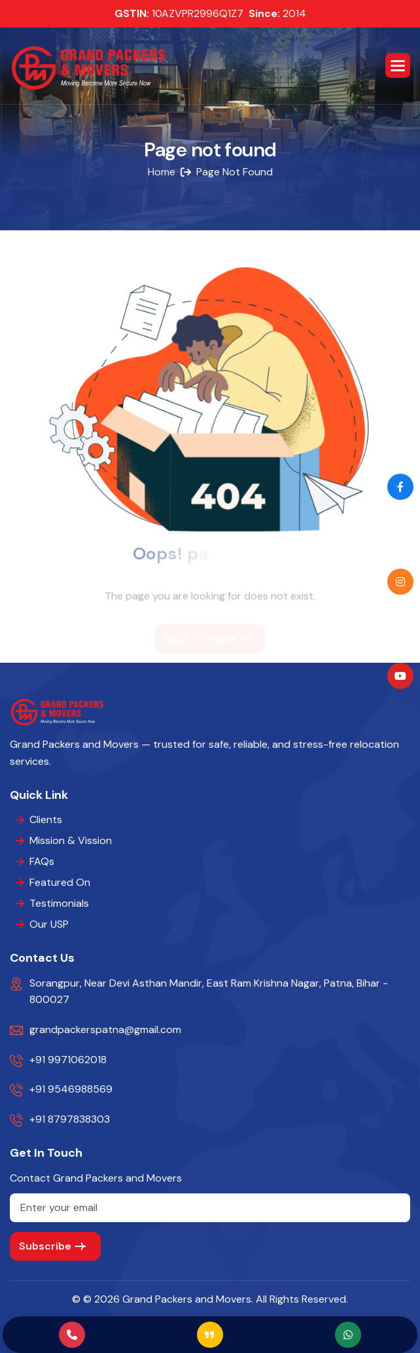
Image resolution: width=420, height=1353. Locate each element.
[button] (397, 65)
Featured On (59, 882)
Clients (45, 819)
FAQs (41, 861)
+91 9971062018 (68, 1059)
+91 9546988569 (71, 1089)
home (161, 172)
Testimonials (59, 903)
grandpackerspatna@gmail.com (105, 1029)
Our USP (49, 924)
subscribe (45, 1246)
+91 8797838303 (69, 1119)
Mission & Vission (70, 840)
